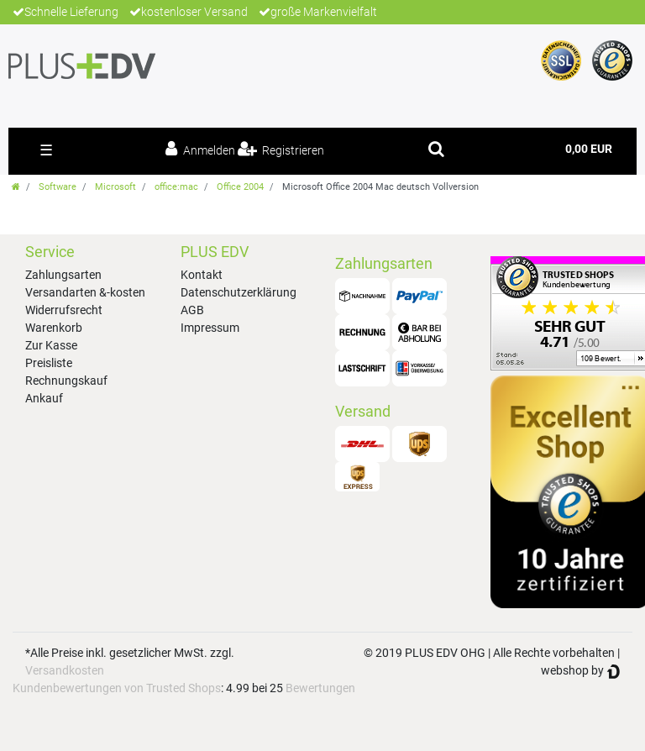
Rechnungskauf (66, 380)
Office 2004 (240, 186)
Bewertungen (320, 688)
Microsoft (115, 186)
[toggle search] (436, 148)
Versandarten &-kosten (85, 292)
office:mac (176, 186)
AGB (192, 310)
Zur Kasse (51, 345)
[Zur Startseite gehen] (16, 186)
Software (57, 186)
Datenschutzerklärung (238, 292)
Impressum (210, 327)
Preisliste (48, 363)
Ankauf (44, 398)
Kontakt (202, 274)
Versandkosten (64, 670)
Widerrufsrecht (63, 310)
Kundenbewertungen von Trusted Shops (117, 688)
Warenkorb (53, 327)
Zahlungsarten (63, 274)
